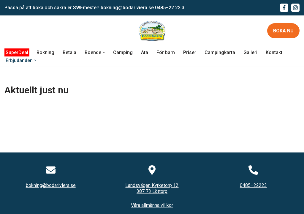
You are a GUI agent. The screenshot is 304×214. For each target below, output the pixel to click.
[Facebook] (284, 8)
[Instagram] (295, 8)
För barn (165, 52)
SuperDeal (17, 52)
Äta (144, 52)
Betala (69, 52)
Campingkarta (220, 52)
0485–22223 (253, 185)
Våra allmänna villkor (152, 205)
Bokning (45, 52)
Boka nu (283, 31)
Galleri (250, 52)
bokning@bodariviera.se (127, 7)
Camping (123, 52)
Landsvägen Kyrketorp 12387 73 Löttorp (151, 188)
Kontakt (274, 52)
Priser (189, 52)
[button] (104, 52)
